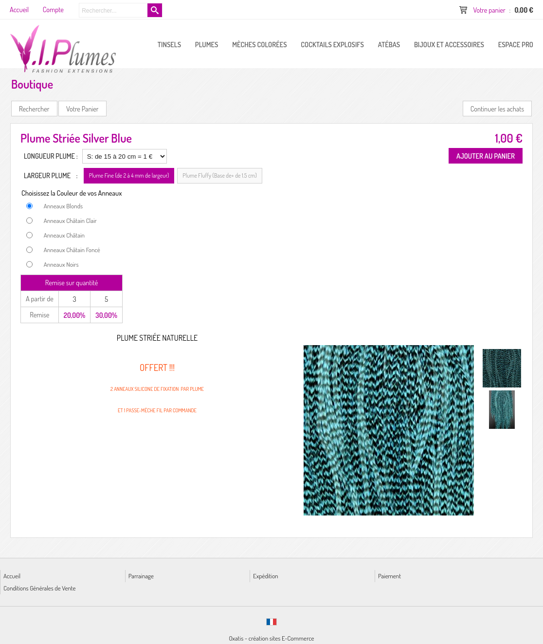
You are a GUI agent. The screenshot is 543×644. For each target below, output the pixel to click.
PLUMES (206, 44)
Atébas (389, 44)
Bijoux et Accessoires (449, 44)
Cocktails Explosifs (332, 44)
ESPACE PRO (515, 44)
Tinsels (169, 44)
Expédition (265, 575)
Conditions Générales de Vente (39, 588)
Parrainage (141, 575)
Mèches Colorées (259, 44)
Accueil (11, 575)
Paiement (389, 575)
